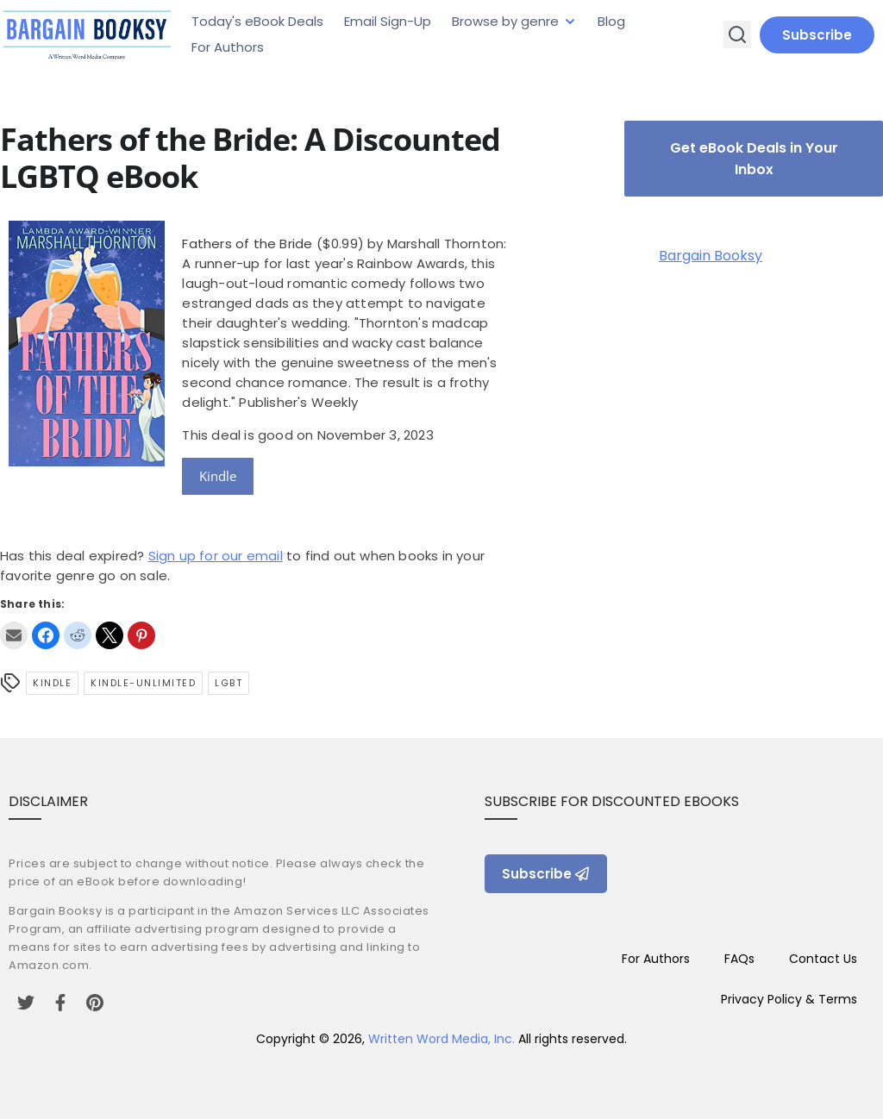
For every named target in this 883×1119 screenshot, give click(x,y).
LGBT (228, 683)
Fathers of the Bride (247, 243)
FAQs (739, 958)
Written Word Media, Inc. (441, 1038)
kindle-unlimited (143, 683)
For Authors (227, 47)
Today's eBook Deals (257, 21)
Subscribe (817, 35)
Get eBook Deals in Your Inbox (754, 158)
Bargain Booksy (710, 256)
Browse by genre (505, 21)
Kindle (217, 475)
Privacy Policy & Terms (789, 999)
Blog (611, 21)
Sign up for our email (215, 556)
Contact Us (823, 958)
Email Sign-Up (387, 21)
